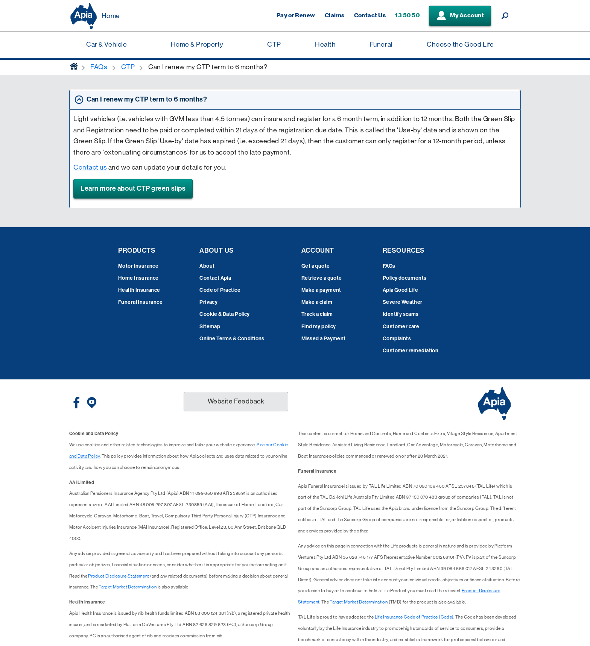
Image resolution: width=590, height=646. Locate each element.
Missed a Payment (323, 338)
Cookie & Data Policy (224, 314)
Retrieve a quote (321, 278)
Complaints (397, 338)
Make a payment (321, 290)
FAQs (389, 266)
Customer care (401, 326)
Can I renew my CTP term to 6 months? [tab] (147, 99)
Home (111, 16)
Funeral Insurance (140, 302)
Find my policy (318, 326)
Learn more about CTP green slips (133, 188)
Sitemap (209, 326)
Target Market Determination (128, 587)
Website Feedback (236, 401)
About (206, 266)
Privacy (208, 302)
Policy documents (405, 278)
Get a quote (315, 266)
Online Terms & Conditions (232, 338)
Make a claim (316, 302)
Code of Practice (219, 290)
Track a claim (317, 314)
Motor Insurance (138, 266)
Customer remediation (410, 350)
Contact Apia (215, 278)
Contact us (90, 167)
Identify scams (401, 314)
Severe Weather (403, 302)
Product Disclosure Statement (118, 576)
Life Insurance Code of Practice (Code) (414, 617)
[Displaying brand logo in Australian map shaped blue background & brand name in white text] (83, 16)
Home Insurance (138, 278)
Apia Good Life (400, 290)
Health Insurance (139, 290)
